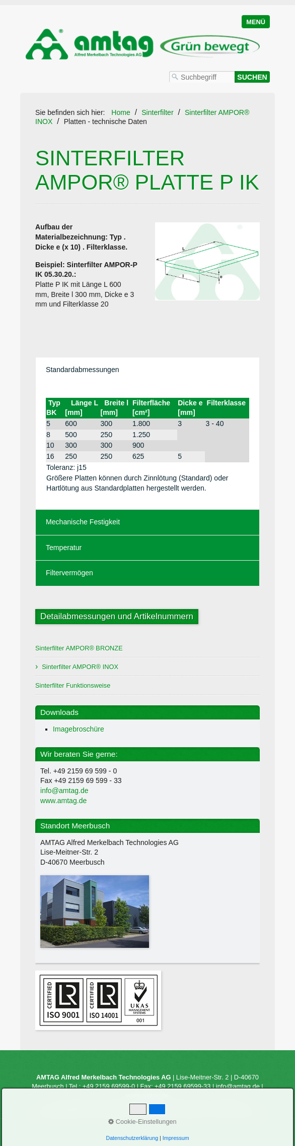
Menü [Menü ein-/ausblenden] (255, 22)
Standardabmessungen (82, 370)
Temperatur (64, 548)
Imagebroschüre (78, 729)
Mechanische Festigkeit (83, 522)
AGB (219, 1113)
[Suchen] (252, 77)
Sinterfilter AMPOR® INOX (80, 667)
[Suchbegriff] (202, 77)
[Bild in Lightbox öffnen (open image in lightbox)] (207, 261)
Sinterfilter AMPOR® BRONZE (79, 648)
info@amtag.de (64, 791)
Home (120, 112)
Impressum (191, 1113)
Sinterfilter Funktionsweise (72, 685)
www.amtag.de (63, 801)
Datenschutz (249, 1113)
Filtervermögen (69, 573)
